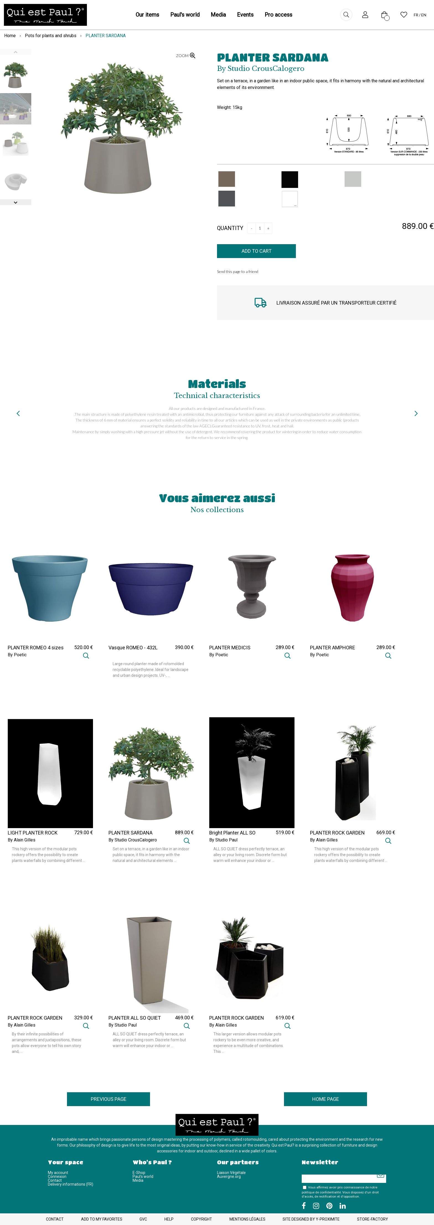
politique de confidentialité (321, 1192)
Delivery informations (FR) (70, 1184)
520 (83, 647)
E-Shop (139, 1173)
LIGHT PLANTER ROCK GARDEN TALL (33, 835)
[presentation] (18, 413)
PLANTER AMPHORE (332, 647)
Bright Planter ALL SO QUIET (232, 835)
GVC (143, 1219)
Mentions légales (247, 1219)
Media (138, 1180)
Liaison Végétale (231, 1173)
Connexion (57, 1176)
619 (285, 1017)
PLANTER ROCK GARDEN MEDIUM (236, 1020)
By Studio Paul (223, 840)
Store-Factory (372, 1219)
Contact (55, 1180)
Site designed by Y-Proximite (311, 1219)
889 (184, 832)
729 (83, 832)
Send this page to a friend (237, 271)
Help (169, 1219)
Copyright (201, 1219)
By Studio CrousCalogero (132, 840)
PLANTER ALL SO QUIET (134, 1017)
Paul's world (143, 1176)
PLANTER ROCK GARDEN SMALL (35, 1020)
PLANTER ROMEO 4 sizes (36, 647)
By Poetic (17, 655)
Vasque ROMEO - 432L (132, 647)
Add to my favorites (101, 1219)
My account (58, 1173)
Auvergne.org (229, 1176)
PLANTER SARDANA (273, 57)
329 (83, 1017)
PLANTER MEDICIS (229, 647)
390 (184, 647)
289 (285, 647)
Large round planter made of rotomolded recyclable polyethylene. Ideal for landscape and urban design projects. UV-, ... (150, 670)
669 (385, 832)
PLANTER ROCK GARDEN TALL (337, 835)
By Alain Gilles (21, 840)
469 (184, 1017)
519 (285, 832)
